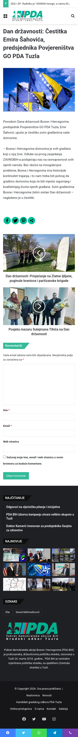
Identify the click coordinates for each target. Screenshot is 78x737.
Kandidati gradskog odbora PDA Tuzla (39, 702)
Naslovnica (33, 695)
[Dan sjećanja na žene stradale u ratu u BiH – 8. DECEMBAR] (39, 584)
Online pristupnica (21, 708)
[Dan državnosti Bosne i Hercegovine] (63, 584)
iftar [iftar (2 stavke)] (7, 612)
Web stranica (11, 441)
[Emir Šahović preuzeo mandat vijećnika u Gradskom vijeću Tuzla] (39, 554)
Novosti (47, 695)
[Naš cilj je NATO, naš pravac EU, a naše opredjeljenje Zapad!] (39, 569)
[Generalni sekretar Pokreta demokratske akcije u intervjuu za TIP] (63, 569)
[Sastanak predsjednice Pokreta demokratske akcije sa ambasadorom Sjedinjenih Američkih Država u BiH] (14, 569)
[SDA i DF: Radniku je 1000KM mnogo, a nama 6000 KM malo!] (14, 554)
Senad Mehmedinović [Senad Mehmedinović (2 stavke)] (28, 612)
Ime (6, 410)
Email (7, 425)
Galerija (63, 708)
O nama (39, 708)
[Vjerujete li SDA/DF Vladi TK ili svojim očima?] (63, 554)
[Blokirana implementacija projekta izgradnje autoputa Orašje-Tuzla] (14, 584)
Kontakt (51, 708)
